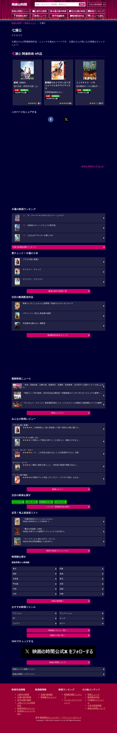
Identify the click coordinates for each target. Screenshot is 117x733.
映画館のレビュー (49, 697)
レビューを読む (96, 15)
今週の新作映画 (58, 11)
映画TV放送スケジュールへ (57, 551)
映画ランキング (96, 11)
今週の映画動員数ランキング (24, 247)
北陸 (61, 584)
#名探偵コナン (45, 502)
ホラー (62, 623)
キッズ (62, 618)
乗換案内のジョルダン (50, 717)
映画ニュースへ (57, 413)
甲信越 (15, 584)
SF (14, 618)
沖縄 (61, 594)
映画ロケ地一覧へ (57, 635)
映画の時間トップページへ (24, 674)
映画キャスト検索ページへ (24, 669)
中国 (14, 589)
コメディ (16, 623)
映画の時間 (16, 23)
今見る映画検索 (95, 4)
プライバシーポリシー (72, 717)
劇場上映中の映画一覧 (57, 291)
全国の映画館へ (57, 601)
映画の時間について (57, 662)
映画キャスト (30, 23)
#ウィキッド (31, 502)
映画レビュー (57, 489)
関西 (14, 574)
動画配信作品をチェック (58, 335)
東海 (61, 574)
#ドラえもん (17, 502)
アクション (17, 613)
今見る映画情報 (94, 705)
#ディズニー (60, 502)
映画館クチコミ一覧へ (57, 630)
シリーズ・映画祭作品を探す (58, 507)
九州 (14, 594)
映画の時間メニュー (21, 11)
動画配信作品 (77, 15)
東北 (61, 579)
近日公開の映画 (77, 11)
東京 (14, 569)
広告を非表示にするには (92, 166)
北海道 (15, 579)
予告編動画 (58, 15)
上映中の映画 (39, 11)
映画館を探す (21, 15)
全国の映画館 (47, 694)
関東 (61, 569)
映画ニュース (39, 15)
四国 (61, 589)
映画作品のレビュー (26, 708)
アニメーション (66, 613)
